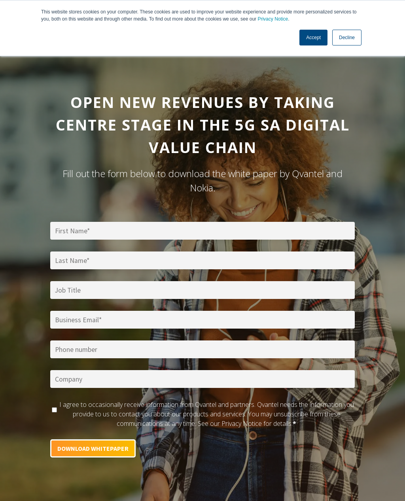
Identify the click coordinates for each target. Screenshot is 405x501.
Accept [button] (313, 37)
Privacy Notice (272, 19)
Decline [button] (347, 37)
